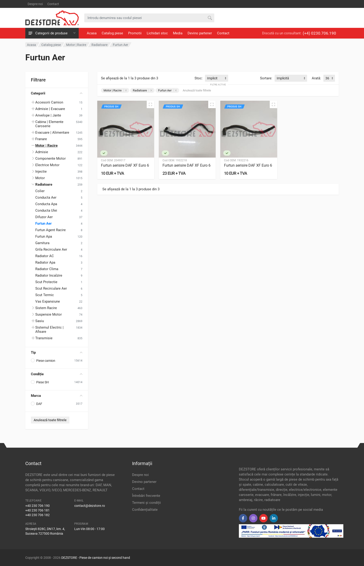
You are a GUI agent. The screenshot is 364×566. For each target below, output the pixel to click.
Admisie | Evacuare (50, 109)
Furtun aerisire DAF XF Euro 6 (125, 165)
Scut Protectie (46, 282)
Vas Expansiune (47, 301)
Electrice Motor (47, 165)
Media (177, 33)
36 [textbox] (327, 78)
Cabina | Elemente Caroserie (49, 124)
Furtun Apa (43, 236)
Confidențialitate (145, 510)
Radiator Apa (45, 262)
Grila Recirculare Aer (51, 249)
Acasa (92, 33)
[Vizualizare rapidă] (150, 104)
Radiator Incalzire (48, 275)
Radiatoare (142, 90)
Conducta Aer (45, 197)
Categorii (56, 93)
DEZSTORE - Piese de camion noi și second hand (95, 558)
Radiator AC (44, 256)
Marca (56, 396)
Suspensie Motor (48, 314)
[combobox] (216, 78)
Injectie (41, 171)
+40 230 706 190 (37, 506)
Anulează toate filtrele (50, 420)
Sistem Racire (46, 308)
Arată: (316, 78)
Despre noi (35, 4)
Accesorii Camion (49, 102)
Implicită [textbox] (283, 78)
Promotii (135, 33)
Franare (41, 139)
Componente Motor (50, 158)
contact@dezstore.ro (89, 506)
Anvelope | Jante (48, 115)
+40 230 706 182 (37, 515)
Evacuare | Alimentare (52, 132)
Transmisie (43, 338)
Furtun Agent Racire (50, 230)
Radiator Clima (46, 269)
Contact (53, 4)
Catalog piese (112, 33)
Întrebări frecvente (146, 496)
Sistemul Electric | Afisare (49, 329)
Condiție (56, 374)
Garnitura (42, 243)
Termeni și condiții (146, 503)
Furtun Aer (43, 223)
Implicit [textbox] (212, 78)
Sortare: (266, 78)
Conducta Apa (46, 204)
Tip (56, 352)
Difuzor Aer (44, 217)
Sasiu (39, 321)
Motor (40, 178)
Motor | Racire (115, 90)
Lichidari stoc (157, 33)
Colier (40, 191)
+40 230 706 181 (37, 510)
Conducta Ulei (46, 210)
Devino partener (200, 33)
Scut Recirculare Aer (51, 288)
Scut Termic (44, 295)
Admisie (41, 152)
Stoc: (199, 78)
